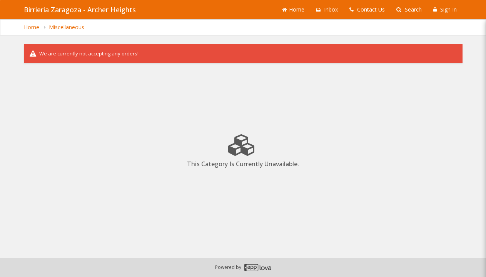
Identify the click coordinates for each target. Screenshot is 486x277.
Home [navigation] (32, 27)
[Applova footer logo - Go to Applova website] (257, 268)
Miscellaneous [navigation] (66, 27)
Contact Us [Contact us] (367, 9)
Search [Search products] (409, 9)
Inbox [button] (327, 9)
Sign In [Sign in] (445, 9)
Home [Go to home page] (293, 9)
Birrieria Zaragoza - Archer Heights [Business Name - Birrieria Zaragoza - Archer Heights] (80, 9)
